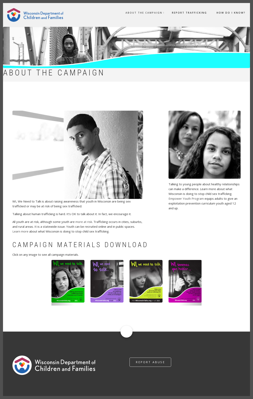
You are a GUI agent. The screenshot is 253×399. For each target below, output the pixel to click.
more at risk (83, 222)
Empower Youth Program (186, 198)
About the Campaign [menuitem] (143, 12)
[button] (62, 283)
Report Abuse (150, 362)
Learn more (20, 231)
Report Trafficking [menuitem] (189, 12)
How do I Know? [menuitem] (231, 12)
